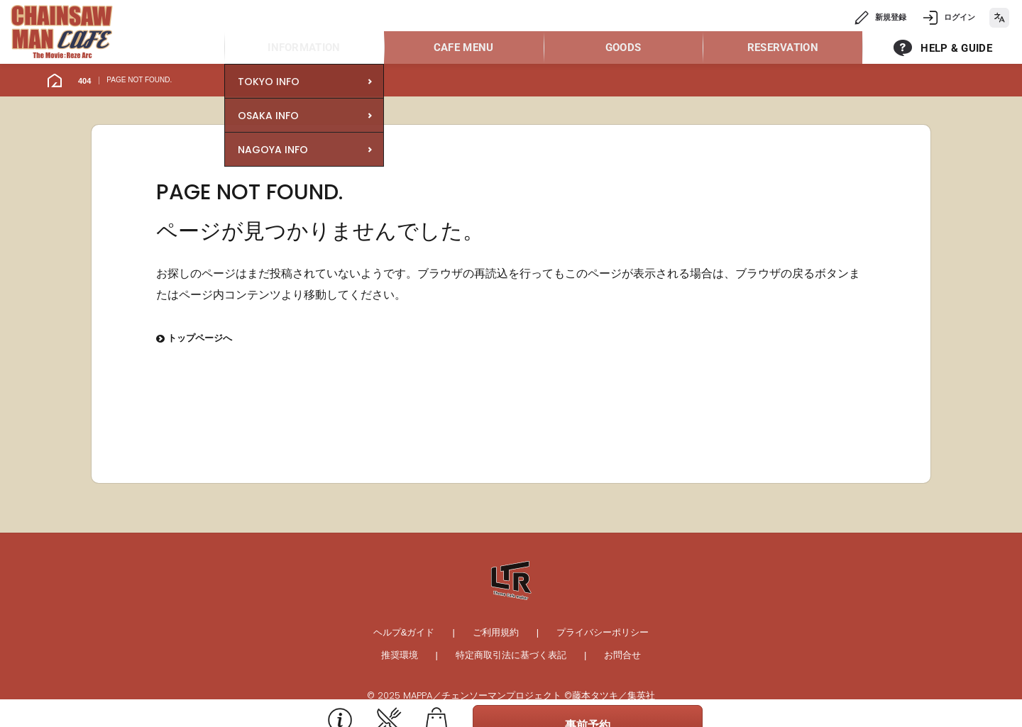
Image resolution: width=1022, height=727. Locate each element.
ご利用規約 (496, 632)
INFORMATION (304, 47)
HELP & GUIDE (956, 48)
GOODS (623, 47)
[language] (999, 18)
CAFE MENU (464, 47)
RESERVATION (782, 47)
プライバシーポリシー (602, 632)
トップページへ (194, 339)
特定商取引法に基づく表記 (511, 655)
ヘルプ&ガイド (404, 632)
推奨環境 (399, 655)
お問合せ (622, 655)
